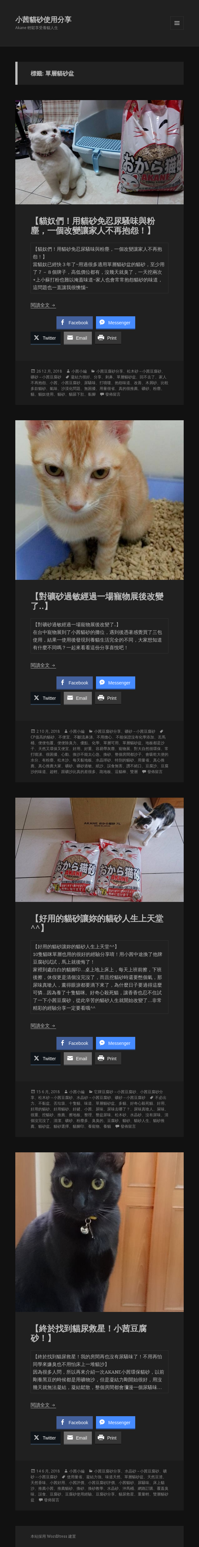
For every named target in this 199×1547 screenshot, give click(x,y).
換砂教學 (95, 1488)
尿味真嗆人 (143, 1109)
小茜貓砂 (126, 1482)
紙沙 (99, 766)
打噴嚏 (105, 382)
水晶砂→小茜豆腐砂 (94, 1097)
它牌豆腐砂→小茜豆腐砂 (115, 1091)
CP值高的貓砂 (43, 737)
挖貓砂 (48, 1114)
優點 (84, 743)
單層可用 (111, 743)
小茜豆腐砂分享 (109, 371)
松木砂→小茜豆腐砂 (144, 371)
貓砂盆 (44, 1126)
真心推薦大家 (49, 766)
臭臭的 (97, 1120)
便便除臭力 (67, 743)
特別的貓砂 (124, 760)
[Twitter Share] (46, 338)
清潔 (57, 1120)
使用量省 (74, 1477)
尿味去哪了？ (118, 1109)
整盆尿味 (103, 1114)
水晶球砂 (103, 760)
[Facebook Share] (74, 322)
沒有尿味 (153, 1114)
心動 (65, 754)
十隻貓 (74, 1103)
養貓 (107, 1126)
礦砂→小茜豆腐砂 (46, 377)
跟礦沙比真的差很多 (78, 771)
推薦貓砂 (65, 1488)
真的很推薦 (128, 388)
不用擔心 (104, 737)
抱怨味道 (122, 382)
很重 (34, 1114)
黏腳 (92, 394)
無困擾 (90, 388)
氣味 (53, 388)
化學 (96, 743)
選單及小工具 (177, 29)
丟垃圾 (59, 1103)
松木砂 (120, 1114)
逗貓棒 (120, 771)
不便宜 (64, 737)
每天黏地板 (82, 760)
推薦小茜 (46, 1488)
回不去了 (147, 377)
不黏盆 (44, 1103)
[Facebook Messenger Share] (115, 322)
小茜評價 (76, 1482)
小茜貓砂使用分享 (43, 19)
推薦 (61, 1114)
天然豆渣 (155, 1477)
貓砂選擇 (61, 1126)
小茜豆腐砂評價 (101, 1482)
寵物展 (124, 748)
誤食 (42, 1494)
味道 (88, 1103)
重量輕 (143, 1494)
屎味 (161, 1109)
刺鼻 (109, 377)
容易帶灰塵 (105, 748)
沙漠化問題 (70, 388)
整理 (88, 1114)
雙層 (134, 771)
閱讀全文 (43, 305)
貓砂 (61, 394)
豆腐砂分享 (105, 1494)
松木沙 (63, 760)
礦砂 (145, 388)
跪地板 (105, 771)
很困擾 (51, 754)
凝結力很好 (80, 377)
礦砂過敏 (84, 766)
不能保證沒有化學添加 (135, 737)
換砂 (107, 754)
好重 (88, 748)
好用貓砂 (61, 1109)
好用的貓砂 (40, 1109)
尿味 (99, 1109)
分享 (97, 377)
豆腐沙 (151, 766)
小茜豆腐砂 (70, 382)
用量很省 (107, 388)
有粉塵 (48, 760)
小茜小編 (79, 371)
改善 (138, 382)
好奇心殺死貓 (141, 1103)
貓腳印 (78, 1126)
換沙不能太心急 (86, 754)
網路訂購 (145, 1488)
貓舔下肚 (76, 394)
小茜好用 (57, 1482)
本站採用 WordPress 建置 (53, 1536)
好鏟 (76, 1109)
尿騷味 (90, 382)
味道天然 (113, 1477)
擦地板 (74, 1114)
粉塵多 (82, 1120)
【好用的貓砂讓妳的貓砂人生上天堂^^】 (97, 923)
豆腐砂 (113, 1120)
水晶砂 (136, 1114)
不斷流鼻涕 (83, 737)
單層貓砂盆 (126, 377)
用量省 (143, 760)
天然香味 (38, 1482)
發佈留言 (113, 394)
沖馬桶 (128, 1488)
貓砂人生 (141, 1120)
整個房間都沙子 (128, 754)
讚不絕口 (134, 766)
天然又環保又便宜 (53, 748)
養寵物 (94, 1126)
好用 (76, 748)
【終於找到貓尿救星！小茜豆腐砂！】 (89, 1333)
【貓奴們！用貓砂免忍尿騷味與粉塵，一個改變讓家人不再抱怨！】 (93, 225)
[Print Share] (108, 338)
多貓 (122, 1103)
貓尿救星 (126, 1494)
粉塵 (157, 388)
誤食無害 (114, 766)
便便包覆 (46, 743)
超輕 (53, 771)
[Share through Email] (78, 338)
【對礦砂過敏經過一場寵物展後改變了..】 (97, 601)
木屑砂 (151, 382)
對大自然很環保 (147, 748)
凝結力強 (93, 1477)
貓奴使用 (46, 394)
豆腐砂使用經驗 (78, 1494)
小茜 (53, 382)
